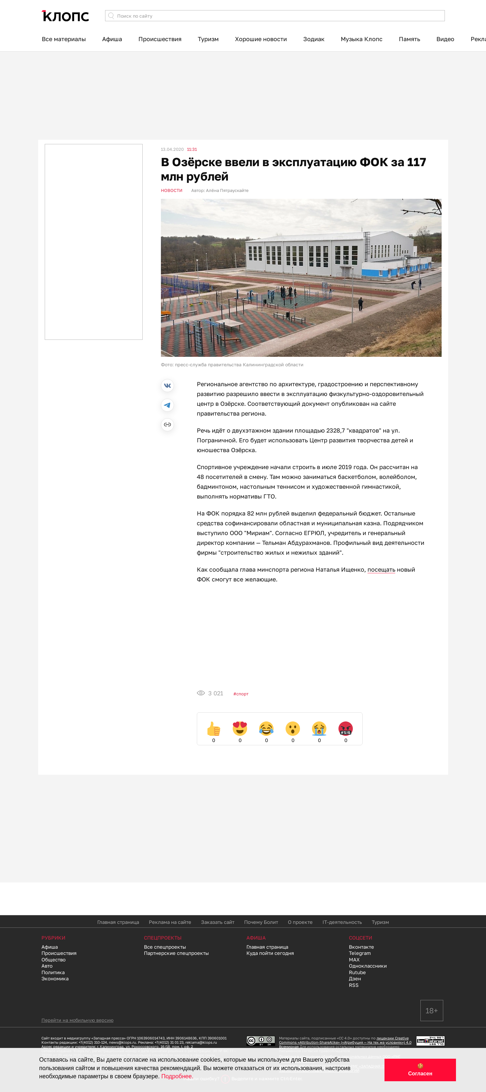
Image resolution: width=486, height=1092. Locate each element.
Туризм (208, 38)
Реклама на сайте (170, 922)
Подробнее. (177, 1076)
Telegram (360, 953)
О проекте (300, 922)
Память (409, 38)
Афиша (112, 38)
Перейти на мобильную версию (77, 1020)
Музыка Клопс (362, 38)
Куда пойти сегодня (270, 953)
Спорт (242, 693)
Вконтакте (361, 947)
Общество (53, 959)
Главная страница (118, 922)
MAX (354, 959)
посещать (381, 569)
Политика (53, 972)
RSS (354, 985)
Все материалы (64, 38)
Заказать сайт (217, 922)
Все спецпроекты (165, 947)
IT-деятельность (342, 922)
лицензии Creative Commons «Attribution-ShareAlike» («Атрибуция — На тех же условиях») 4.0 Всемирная (345, 1042)
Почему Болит (261, 922)
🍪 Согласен (420, 1069)
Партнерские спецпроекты (176, 953)
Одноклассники (368, 966)
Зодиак (313, 38)
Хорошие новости (261, 38)
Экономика (55, 978)
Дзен (355, 978)
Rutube (357, 972)
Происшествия (159, 38)
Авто (47, 966)
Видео (445, 38)
